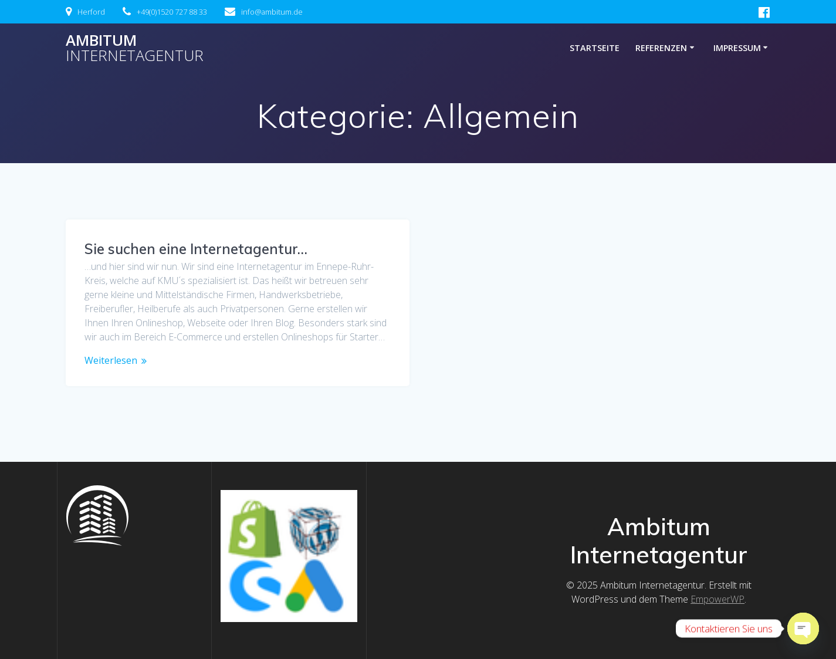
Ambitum (135, 48)
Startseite (595, 47)
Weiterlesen (110, 360)
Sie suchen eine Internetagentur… (195, 249)
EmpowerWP (717, 599)
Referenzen (661, 47)
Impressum (737, 47)
